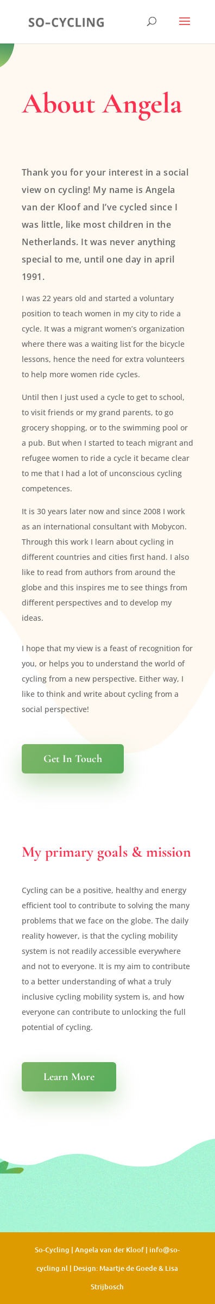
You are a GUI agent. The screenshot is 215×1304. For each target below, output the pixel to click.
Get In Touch (72, 758)
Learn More (68, 1076)
